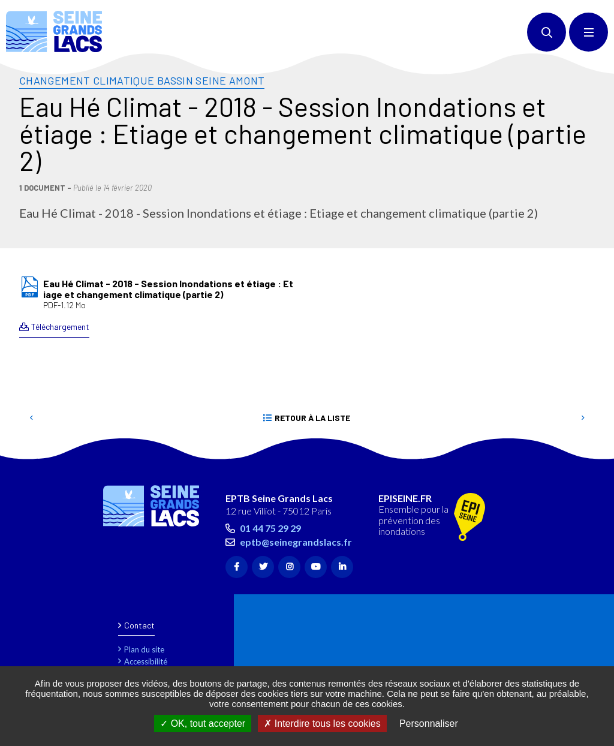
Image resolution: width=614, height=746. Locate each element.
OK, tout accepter (202, 723)
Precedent (31, 418)
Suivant (583, 418)
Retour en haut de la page (584, 453)
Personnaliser (428, 723)
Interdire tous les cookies (322, 723)
